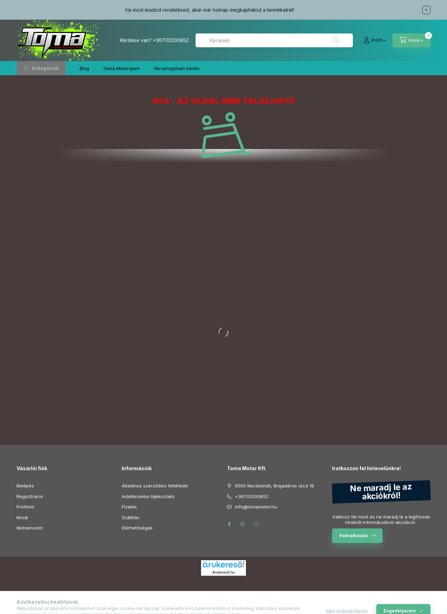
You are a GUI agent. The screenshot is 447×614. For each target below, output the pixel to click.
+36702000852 (171, 40)
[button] (41, 68)
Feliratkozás (353, 535)
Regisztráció (30, 496)
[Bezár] (426, 10)
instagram (243, 524)
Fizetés (129, 506)
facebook (229, 524)
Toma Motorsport (121, 68)
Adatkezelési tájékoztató (148, 496)
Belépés (25, 485)
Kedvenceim (30, 528)
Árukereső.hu (223, 572)
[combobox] (274, 40)
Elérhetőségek (137, 528)
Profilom (25, 506)
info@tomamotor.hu (256, 506)
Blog (84, 68)
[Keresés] (336, 40)
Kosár (23, 517)
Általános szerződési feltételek (155, 485)
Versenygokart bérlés (176, 68)
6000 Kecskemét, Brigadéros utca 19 (274, 485)
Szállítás (130, 517)
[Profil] (374, 40)
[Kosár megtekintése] (411, 40)
